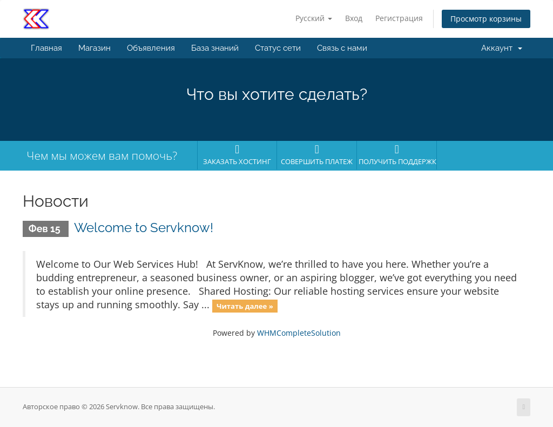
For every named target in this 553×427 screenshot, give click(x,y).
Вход (353, 18)
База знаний (215, 48)
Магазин (94, 48)
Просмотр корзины (486, 18)
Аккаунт (501, 48)
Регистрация (399, 18)
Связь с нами (342, 48)
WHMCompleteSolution (299, 333)
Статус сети (278, 48)
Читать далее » (245, 305)
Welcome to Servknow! (143, 227)
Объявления (151, 48)
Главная (46, 48)
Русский (313, 18)
